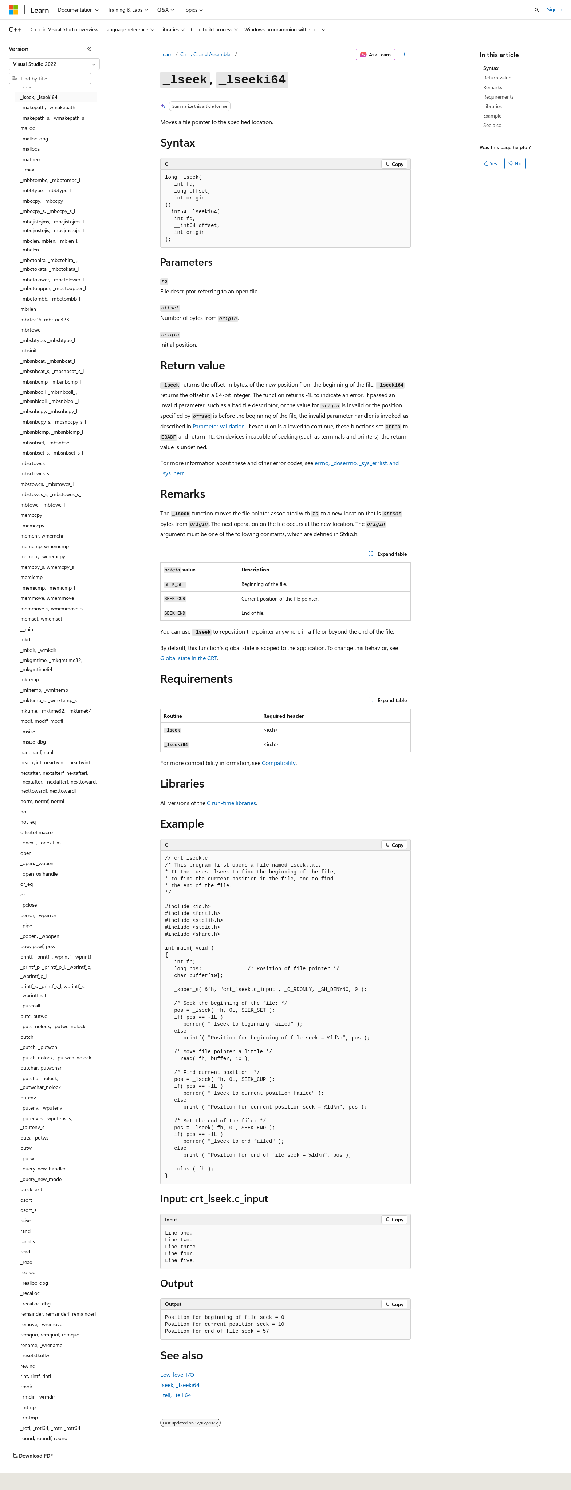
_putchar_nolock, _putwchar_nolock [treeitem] (40, 1083)
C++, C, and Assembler (206, 54)
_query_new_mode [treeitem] (41, 1179)
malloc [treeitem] (27, 127)
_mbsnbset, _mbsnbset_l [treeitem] (47, 442)
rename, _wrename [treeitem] (41, 1345)
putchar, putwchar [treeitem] (41, 1067)
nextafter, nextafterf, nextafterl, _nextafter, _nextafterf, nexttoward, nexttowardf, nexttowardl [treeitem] (58, 781)
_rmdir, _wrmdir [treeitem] (37, 1396)
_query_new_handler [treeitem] (43, 1168)
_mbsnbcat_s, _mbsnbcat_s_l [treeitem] (52, 371)
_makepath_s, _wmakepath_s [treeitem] (52, 117)
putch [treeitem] (27, 1036)
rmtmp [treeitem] (28, 1407)
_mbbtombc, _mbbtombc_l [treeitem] (50, 180)
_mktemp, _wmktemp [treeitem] (44, 689)
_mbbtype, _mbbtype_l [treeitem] (45, 190)
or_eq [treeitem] (26, 883)
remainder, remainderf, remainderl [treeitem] (58, 1313)
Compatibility (279, 762)
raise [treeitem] (25, 1220)
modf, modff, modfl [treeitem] (41, 720)
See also (492, 125)
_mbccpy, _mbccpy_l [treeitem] (43, 200)
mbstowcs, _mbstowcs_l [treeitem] (47, 483)
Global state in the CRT (188, 658)
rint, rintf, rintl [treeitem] (35, 1375)
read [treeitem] (25, 1251)
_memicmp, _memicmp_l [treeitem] (47, 587)
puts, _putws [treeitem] (34, 1137)
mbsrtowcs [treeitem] (32, 463)
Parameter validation (219, 426)
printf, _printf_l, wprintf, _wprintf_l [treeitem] (57, 956)
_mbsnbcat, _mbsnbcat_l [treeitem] (47, 360)
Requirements (498, 96)
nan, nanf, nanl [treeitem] (36, 752)
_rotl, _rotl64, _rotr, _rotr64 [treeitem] (50, 1427)
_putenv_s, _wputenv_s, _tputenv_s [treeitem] (46, 1123)
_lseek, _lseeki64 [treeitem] (39, 97)
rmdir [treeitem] (26, 1386)
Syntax (491, 67)
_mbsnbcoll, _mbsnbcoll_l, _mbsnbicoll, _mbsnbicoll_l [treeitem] (49, 396)
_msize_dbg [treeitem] (33, 741)
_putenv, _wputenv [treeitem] (41, 1107)
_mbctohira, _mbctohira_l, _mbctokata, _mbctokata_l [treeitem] (49, 265)
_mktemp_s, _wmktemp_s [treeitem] (48, 700)
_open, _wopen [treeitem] (37, 863)
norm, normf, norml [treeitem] (42, 800)
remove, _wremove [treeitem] (41, 1324)
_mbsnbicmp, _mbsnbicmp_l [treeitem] (51, 431)
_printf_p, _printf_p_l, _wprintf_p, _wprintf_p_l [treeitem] (55, 971)
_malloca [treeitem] (30, 148)
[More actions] (404, 54)
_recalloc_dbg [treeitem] (35, 1303)
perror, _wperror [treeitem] (38, 915)
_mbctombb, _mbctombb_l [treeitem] (50, 298)
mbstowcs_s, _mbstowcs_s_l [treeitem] (51, 494)
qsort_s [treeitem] (28, 1209)
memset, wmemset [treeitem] (41, 618)
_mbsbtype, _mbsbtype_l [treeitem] (47, 340)
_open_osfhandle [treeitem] (39, 873)
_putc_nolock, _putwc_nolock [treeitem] (53, 1026)
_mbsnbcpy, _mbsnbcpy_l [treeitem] (48, 411)
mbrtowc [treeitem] (30, 329)
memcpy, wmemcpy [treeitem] (42, 556)
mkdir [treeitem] (26, 639)
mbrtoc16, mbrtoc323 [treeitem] (44, 319)
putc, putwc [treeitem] (33, 1016)
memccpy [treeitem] (31, 514)
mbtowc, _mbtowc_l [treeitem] (42, 504)
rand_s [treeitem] (27, 1241)
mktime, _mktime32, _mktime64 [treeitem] (56, 710)
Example (492, 115)
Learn (166, 54)
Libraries (492, 106)
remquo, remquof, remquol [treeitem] (50, 1334)
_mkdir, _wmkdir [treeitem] (38, 649)
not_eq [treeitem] (28, 821)
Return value (497, 77)
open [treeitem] (26, 852)
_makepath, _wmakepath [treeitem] (47, 107)
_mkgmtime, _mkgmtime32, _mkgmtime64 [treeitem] (51, 665)
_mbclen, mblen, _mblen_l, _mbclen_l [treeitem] (49, 245)
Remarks (492, 87)
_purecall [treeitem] (30, 1005)
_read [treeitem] (26, 1262)
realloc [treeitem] (27, 1272)
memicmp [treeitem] (31, 577)
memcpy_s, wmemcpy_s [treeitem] (47, 566)
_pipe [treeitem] (26, 925)
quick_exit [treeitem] (31, 1189)
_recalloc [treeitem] (30, 1292)
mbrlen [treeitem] (28, 308)
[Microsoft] (13, 10)
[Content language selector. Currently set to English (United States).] (42, 1479)
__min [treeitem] (26, 629)
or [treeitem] (22, 894)
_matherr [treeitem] (30, 159)
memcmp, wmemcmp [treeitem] (44, 546)
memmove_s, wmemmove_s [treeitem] (51, 608)
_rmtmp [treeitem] (29, 1417)
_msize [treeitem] (27, 731)
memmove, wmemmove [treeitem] (47, 597)
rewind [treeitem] (27, 1365)
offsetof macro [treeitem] (36, 832)
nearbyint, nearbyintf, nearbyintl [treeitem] (55, 762)
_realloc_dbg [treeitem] (34, 1282)
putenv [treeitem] (28, 1097)
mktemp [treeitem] (29, 679)
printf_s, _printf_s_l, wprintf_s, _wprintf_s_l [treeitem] (52, 991)
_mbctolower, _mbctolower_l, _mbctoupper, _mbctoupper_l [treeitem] (53, 284)
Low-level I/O (177, 1374)
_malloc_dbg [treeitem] (34, 138)
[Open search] (536, 9)
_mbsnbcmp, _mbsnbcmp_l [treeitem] (50, 381)
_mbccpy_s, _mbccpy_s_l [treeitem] (47, 210)
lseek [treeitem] (25, 86)
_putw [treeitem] (27, 1158)
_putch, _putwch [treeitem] (38, 1046)
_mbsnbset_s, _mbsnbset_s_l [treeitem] (51, 452)
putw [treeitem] (26, 1147)
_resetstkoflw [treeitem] (34, 1355)
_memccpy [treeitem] (32, 525)
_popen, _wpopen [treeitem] (39, 935)
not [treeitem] (24, 811)
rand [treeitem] (25, 1230)
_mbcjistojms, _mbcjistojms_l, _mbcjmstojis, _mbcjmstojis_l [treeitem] (52, 226)
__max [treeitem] (27, 169)
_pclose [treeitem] (28, 904)
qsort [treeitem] (26, 1199)
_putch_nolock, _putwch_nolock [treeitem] (55, 1057)
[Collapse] (89, 48)
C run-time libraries (231, 803)
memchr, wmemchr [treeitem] (42, 535)
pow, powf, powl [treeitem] (38, 946)
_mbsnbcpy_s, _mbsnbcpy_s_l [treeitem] (53, 421)
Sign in (554, 9)
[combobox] (54, 64)
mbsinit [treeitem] (28, 350)
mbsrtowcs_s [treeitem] (34, 473)
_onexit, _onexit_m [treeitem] (40, 842)
